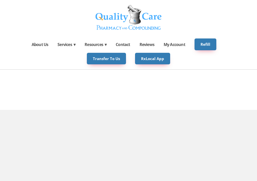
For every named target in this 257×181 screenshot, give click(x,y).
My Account (174, 44)
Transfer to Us (106, 58)
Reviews (147, 44)
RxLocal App (152, 58)
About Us (40, 44)
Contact (123, 44)
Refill (205, 44)
